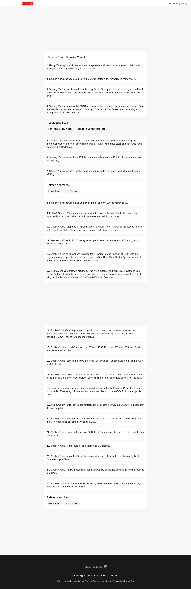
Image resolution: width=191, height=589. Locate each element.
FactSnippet (79, 576)
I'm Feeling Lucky (178, 3)
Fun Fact (60, 129)
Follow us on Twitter (95, 567)
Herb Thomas (71, 191)
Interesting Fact (91, 129)
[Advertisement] (96, 29)
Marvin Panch (96, 144)
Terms (97, 576)
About (89, 576)
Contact (113, 576)
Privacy (104, 576)
